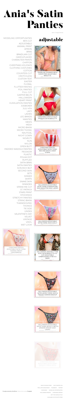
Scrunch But (24, 171)
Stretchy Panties (22, 201)
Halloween (25, 99)
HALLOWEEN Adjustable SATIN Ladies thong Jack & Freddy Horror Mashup (47, 292)
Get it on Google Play (57, 394)
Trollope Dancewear (44, 387)
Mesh (29, 127)
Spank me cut (24, 190)
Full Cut (27, 93)
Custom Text (25, 80)
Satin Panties (24, 168)
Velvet (28, 221)
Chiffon (27, 63)
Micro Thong (24, 132)
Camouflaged (24, 57)
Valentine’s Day (23, 218)
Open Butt (26, 149)
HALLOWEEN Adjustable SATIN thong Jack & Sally (47, 221)
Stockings (26, 199)
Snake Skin (26, 185)
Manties (27, 121)
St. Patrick (26, 193)
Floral (28, 85)
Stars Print (25, 196)
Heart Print (25, 102)
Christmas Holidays (20, 66)
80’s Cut (27, 41)
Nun (29, 143)
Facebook (54, 387)
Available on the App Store (55, 397)
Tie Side (28, 213)
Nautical (27, 135)
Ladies (28, 116)
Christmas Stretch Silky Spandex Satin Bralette (47, 117)
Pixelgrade (29, 391)
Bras (29, 52)
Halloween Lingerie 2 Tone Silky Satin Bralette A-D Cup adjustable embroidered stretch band (47, 255)
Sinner (28, 179)
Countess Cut (24, 74)
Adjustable (25, 44)
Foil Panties (25, 91)
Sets (29, 177)
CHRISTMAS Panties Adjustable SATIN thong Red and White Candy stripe (47, 150)
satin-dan (46, 76)
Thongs (27, 210)
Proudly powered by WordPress (10, 391)
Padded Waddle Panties (18, 152)
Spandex (27, 188)
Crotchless (25, 77)
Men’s (29, 124)
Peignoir (27, 154)
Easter (28, 82)
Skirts (28, 182)
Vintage (27, 224)
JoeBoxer (26, 107)
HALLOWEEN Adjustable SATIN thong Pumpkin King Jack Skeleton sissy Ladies (47, 186)
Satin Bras (26, 165)
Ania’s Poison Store (46, 385)
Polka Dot (26, 160)
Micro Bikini (25, 129)
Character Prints (22, 60)
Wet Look (26, 229)
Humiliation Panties (20, 105)
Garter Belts (24, 96)
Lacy (29, 113)
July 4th (27, 110)
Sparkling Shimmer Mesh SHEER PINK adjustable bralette (47, 73)
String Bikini (25, 204)
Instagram (44, 390)
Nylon (28, 146)
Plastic (28, 157)
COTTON (27, 71)
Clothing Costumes (21, 69)
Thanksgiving (24, 207)
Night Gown (25, 138)
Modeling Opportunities (17, 38)
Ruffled (27, 163)
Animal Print (24, 46)
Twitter (61, 387)
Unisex (28, 215)
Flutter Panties (23, 88)
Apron (28, 49)
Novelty (27, 141)
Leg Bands (26, 118)
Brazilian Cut (24, 55)
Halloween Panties (45, 392)
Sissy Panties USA (58, 385)
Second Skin (25, 174)
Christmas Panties (58, 392)
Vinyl (29, 226)
